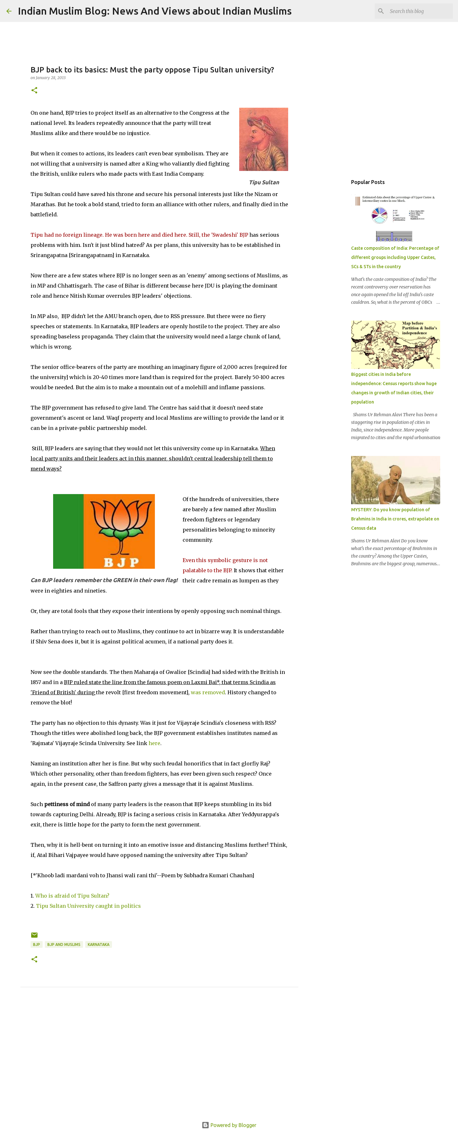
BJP (36, 944)
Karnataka (98, 944)
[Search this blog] (419, 11)
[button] (34, 90)
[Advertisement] (159, 1061)
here (154, 743)
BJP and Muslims (63, 944)
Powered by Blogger (229, 1125)
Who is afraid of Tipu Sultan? (72, 896)
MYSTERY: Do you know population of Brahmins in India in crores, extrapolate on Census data (395, 519)
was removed (208, 692)
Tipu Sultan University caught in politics (88, 906)
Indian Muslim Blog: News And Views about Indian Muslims (155, 11)
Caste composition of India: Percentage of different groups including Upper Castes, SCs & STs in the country (395, 257)
